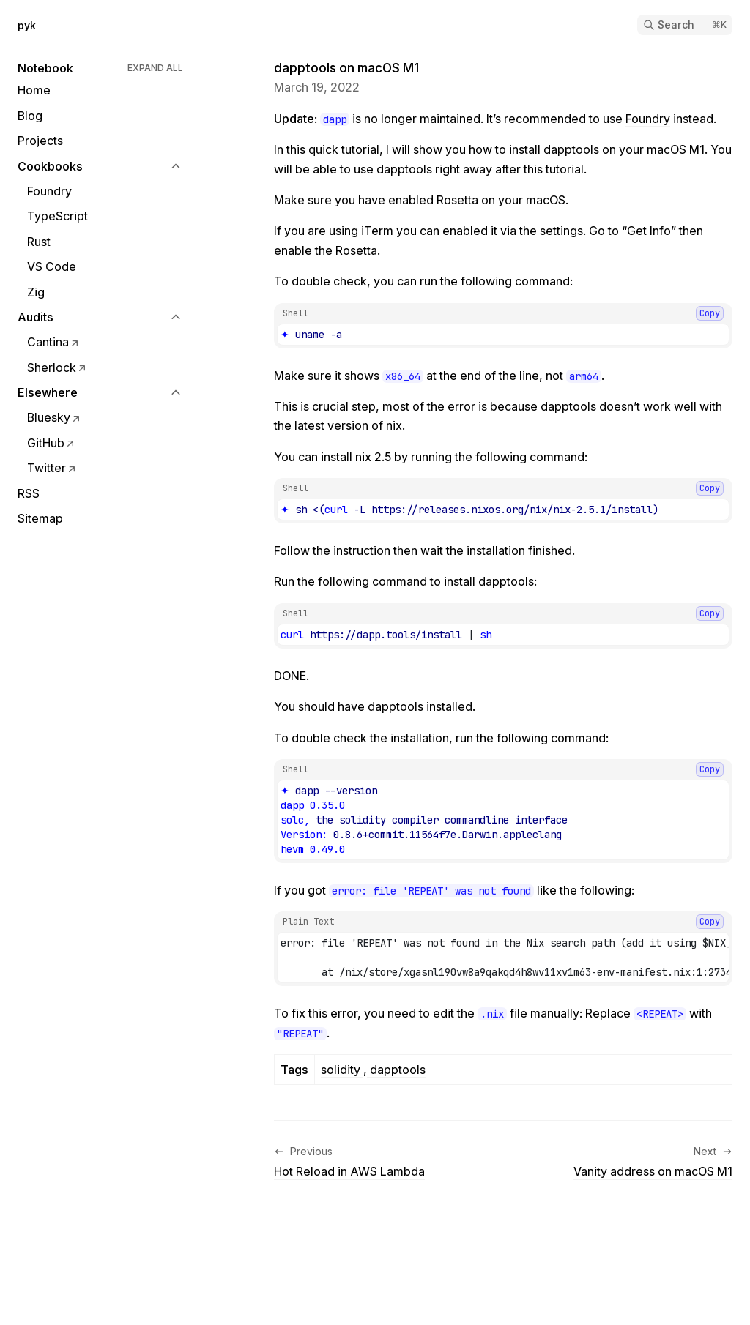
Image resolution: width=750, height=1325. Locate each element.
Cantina (54, 342)
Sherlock (57, 367)
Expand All (155, 67)
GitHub (51, 443)
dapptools (396, 1069)
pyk (27, 25)
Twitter (52, 467)
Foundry (647, 118)
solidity (342, 1069)
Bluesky (54, 417)
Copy (709, 313)
